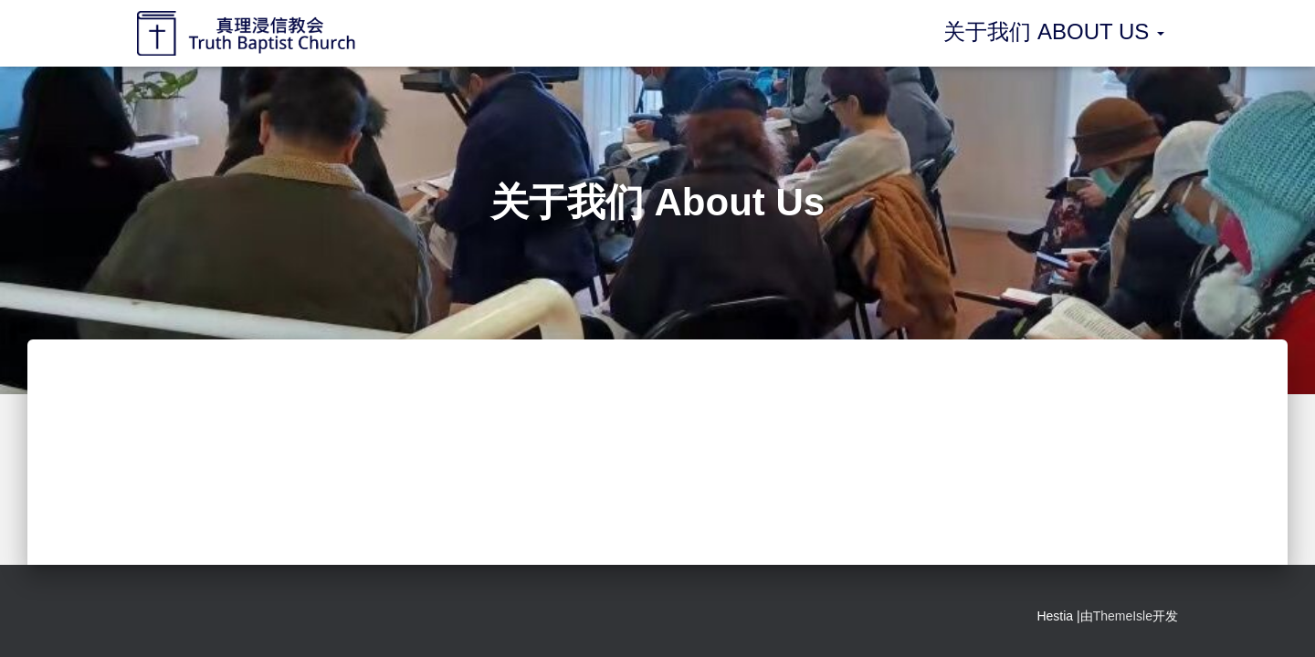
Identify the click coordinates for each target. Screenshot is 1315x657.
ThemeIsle (1122, 616)
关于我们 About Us (1053, 31)
